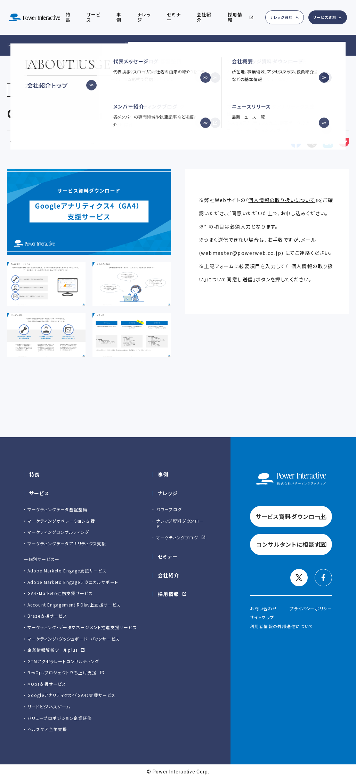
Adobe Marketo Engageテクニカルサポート (73, 582)
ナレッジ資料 (281, 17)
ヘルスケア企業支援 (47, 729)
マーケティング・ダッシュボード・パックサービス (73, 639)
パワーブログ (169, 509)
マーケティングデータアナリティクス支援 (66, 543)
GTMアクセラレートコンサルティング (63, 661)
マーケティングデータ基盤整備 (57, 509)
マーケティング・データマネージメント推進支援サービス (82, 627)
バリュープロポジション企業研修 (59, 718)
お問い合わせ (263, 608)
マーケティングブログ (177, 537)
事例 (163, 474)
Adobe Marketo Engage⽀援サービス (67, 570)
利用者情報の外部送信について (281, 626)
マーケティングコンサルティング (58, 532)
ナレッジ (144, 17)
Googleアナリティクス (106, 140)
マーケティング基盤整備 (41, 140)
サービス (94, 17)
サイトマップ (262, 617)
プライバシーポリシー (311, 608)
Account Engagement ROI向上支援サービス (74, 605)
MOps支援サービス (46, 684)
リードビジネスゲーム (49, 706)
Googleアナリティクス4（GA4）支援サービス (71, 695)
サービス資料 (325, 17)
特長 (34, 474)
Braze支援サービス (47, 616)
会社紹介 (204, 17)
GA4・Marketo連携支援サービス (60, 593)
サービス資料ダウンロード (291, 516)
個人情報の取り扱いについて (281, 199)
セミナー (168, 556)
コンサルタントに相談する (291, 544)
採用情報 (168, 594)
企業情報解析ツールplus (52, 650)
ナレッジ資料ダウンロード (180, 523)
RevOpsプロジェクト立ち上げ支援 (62, 672)
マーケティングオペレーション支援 (61, 521)
